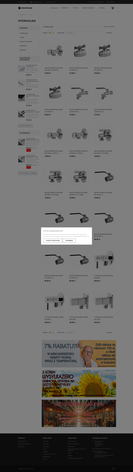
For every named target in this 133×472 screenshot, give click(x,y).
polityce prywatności (69, 236)
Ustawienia (69, 240)
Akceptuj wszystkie (53, 240)
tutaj (87, 236)
